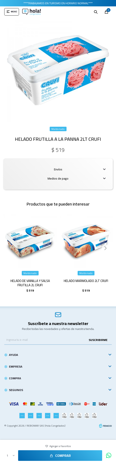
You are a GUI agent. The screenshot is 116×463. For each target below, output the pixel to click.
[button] (58, 119)
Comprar (63, 455)
